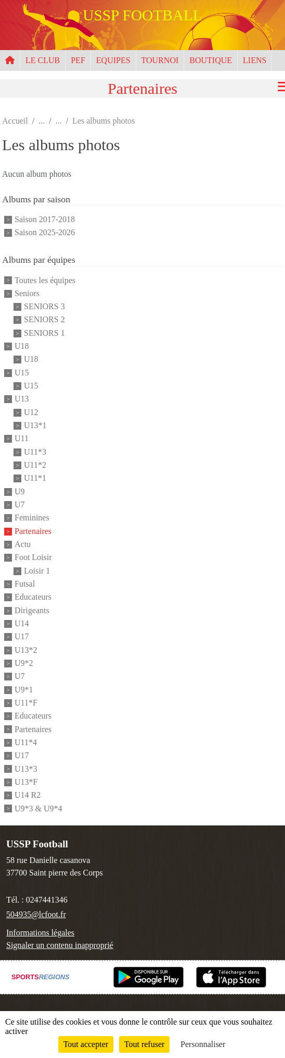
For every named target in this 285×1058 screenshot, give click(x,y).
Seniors (27, 293)
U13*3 (26, 768)
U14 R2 (28, 795)
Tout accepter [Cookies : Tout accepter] (85, 1044)
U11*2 (35, 464)
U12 (31, 412)
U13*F (26, 781)
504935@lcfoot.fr (36, 914)
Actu (23, 544)
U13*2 (26, 650)
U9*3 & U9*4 (38, 808)
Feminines (32, 518)
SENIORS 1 (44, 333)
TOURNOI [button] (160, 60)
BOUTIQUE (210, 60)
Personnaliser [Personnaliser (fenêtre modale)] (202, 1044)
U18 (22, 346)
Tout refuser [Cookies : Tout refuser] (144, 1044)
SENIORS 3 (44, 306)
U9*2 (24, 663)
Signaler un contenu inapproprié (59, 945)
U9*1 (24, 689)
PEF (78, 60)
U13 (22, 399)
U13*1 (35, 425)
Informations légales (40, 932)
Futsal (25, 583)
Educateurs (33, 597)
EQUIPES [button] (113, 60)
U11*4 (26, 742)
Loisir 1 (37, 570)
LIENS (254, 60)
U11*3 (35, 451)
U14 (22, 623)
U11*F (26, 702)
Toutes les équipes (45, 280)
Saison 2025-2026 (45, 232)
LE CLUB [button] (42, 60)
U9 (20, 491)
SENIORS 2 (44, 319)
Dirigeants (32, 610)
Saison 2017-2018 (45, 219)
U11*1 (35, 478)
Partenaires (33, 531)
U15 (22, 372)
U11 (22, 438)
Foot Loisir (33, 557)
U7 (20, 504)
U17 (22, 637)
